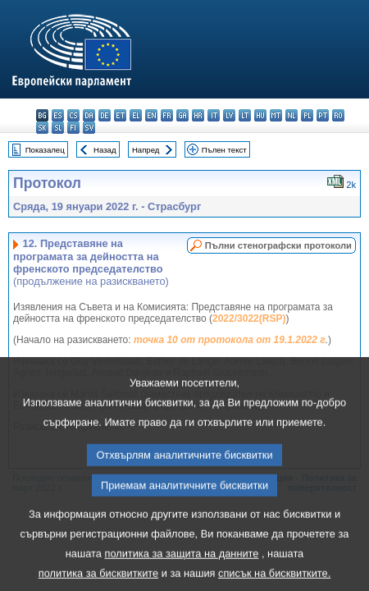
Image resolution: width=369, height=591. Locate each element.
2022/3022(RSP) (248, 318)
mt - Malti (276, 115)
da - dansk (89, 115)
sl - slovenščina (58, 127)
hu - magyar (260, 115)
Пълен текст (224, 149)
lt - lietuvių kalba (245, 115)
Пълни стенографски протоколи (278, 245)
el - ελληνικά (136, 115)
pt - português (323, 115)
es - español (58, 115)
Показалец (45, 149)
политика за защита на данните (181, 573)
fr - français (167, 115)
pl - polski (307, 115)
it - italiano (213, 115)
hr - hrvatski (198, 115)
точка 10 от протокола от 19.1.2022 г (230, 340)
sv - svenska (89, 127)
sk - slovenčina (42, 127)
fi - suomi (73, 127)
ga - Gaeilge (182, 115)
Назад (104, 149)
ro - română (338, 115)
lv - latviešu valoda (229, 115)
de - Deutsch (104, 115)
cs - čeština (73, 115)
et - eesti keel (120, 115)
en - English (151, 115)
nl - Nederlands (291, 115)
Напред (146, 149)
